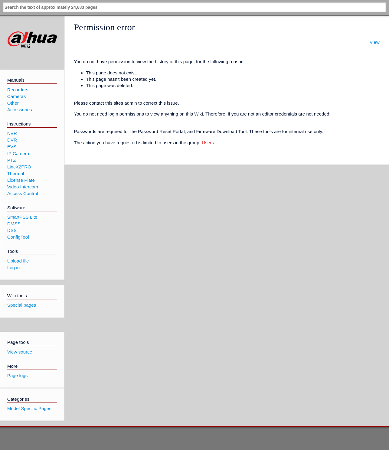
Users (208, 142)
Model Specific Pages (29, 408)
